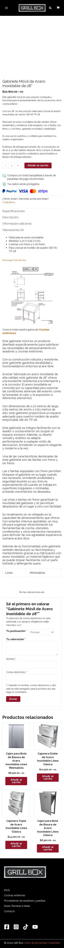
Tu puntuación (16, 631)
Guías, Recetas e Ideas (17, 905)
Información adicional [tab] (16, 223)
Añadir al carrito (38, 165)
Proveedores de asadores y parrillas (24, 900)
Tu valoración (15, 639)
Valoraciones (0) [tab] (13, 230)
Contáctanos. (9, 202)
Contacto (9, 911)
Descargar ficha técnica (14, 260)
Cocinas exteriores (14, 895)
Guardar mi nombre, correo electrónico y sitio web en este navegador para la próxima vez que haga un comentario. (31, 688)
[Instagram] (16, 927)
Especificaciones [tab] (13, 211)
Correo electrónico (16, 672)
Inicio (7, 890)
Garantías (54, 942)
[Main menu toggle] (6, 8)
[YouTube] (35, 927)
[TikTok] (25, 927)
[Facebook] (6, 927)
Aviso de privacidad (35, 942)
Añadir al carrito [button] (16, 781)
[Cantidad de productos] (11, 165)
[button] (50, 8)
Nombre (11, 659)
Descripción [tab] (10, 217)
